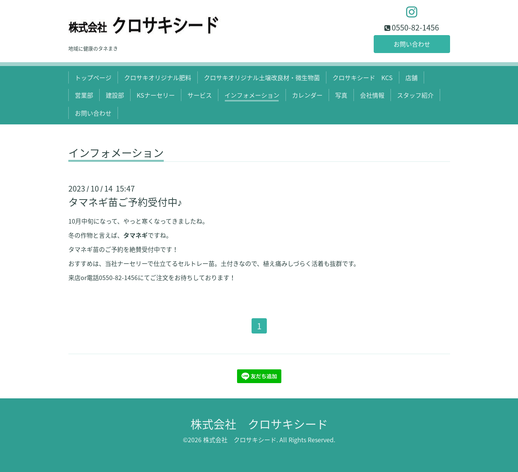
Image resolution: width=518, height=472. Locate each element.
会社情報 (372, 95)
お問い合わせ (412, 43)
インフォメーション (251, 95)
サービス (199, 95)
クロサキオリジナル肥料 (157, 77)
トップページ (93, 77)
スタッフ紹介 (415, 95)
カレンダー (307, 95)
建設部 (115, 95)
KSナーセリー (156, 95)
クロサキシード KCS (362, 77)
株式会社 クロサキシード (259, 423)
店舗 (411, 77)
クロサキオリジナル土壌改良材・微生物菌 (262, 77)
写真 (341, 95)
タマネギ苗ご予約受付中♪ (125, 202)
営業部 (84, 95)
